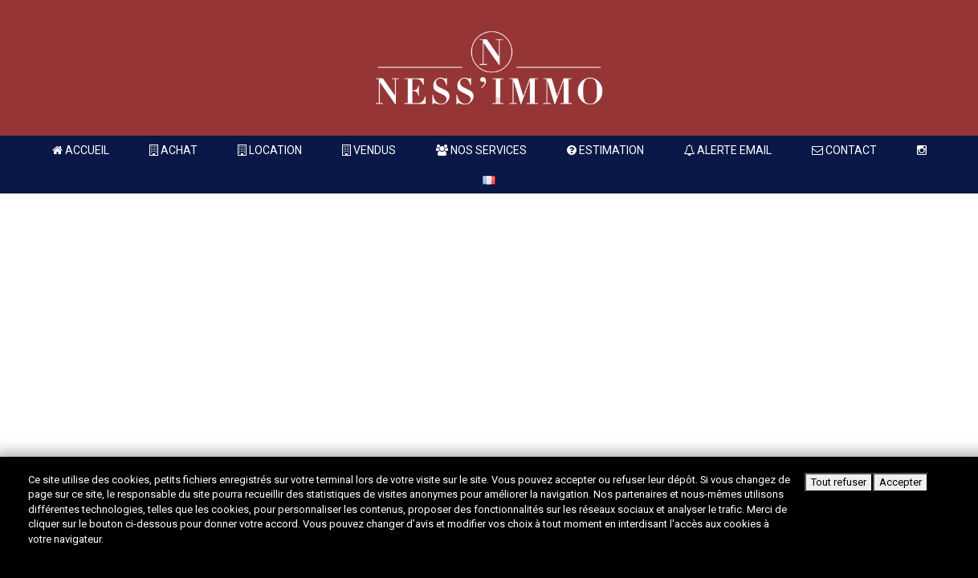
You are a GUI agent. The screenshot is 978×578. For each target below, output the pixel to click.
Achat (173, 150)
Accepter (900, 482)
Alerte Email (728, 150)
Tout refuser (838, 482)
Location (270, 150)
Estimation (605, 150)
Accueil (80, 150)
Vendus (369, 150)
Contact (844, 150)
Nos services (481, 150)
